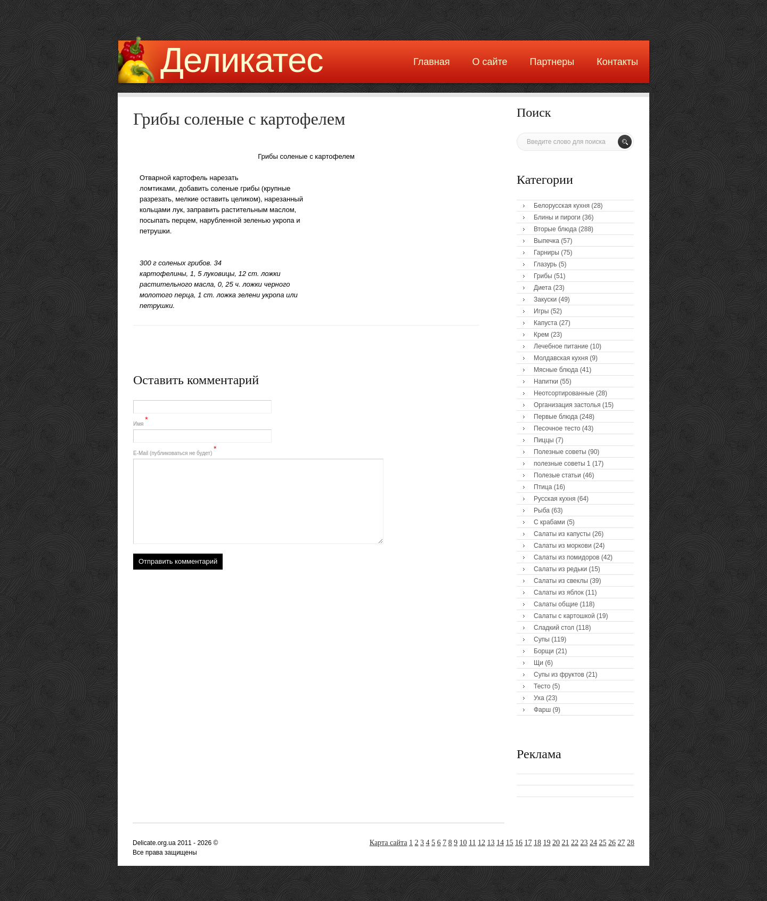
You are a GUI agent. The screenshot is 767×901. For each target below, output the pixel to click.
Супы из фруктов (559, 674)
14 (500, 843)
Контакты (617, 61)
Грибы (543, 276)
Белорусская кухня (562, 205)
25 (603, 843)
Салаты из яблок (559, 592)
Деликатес (241, 59)
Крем (541, 334)
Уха (539, 698)
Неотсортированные (564, 393)
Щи (538, 663)
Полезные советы (560, 452)
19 (547, 843)
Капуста (545, 323)
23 (584, 843)
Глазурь (545, 264)
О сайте (489, 61)
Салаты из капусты (562, 534)
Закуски (545, 299)
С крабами (549, 522)
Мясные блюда (556, 370)
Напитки (546, 381)
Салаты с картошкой (564, 616)
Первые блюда (556, 416)
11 (472, 843)
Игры (541, 311)
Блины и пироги (557, 217)
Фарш (542, 709)
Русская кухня (554, 498)
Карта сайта (388, 843)
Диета (542, 287)
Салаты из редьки (560, 569)
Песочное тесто (557, 428)
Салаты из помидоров (566, 557)
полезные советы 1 (562, 463)
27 (621, 843)
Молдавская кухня (561, 358)
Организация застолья (567, 405)
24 (593, 843)
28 (630, 843)
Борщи (544, 651)
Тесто (542, 686)
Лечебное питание (561, 346)
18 (537, 843)
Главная (431, 61)
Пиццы (544, 440)
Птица (543, 487)
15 (509, 843)
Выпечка (546, 241)
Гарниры (546, 252)
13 (491, 843)
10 (463, 843)
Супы (542, 639)
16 (519, 843)
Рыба (542, 510)
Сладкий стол (554, 627)
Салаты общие (556, 604)
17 (528, 843)
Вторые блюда (555, 229)
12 (481, 843)
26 (612, 843)
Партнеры (552, 61)
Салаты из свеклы (561, 581)
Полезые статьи (557, 475)
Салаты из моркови (563, 545)
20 (556, 843)
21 (565, 843)
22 (574, 843)
